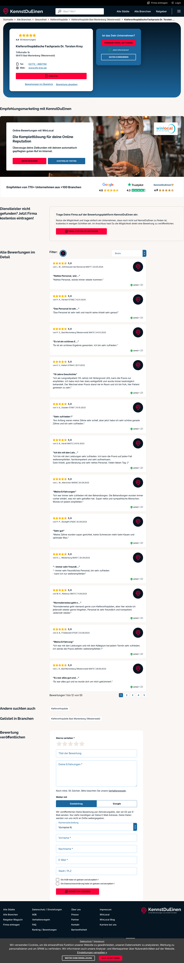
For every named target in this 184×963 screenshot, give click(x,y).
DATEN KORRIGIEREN (118, 57)
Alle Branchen (142, 11)
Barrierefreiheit (79, 929)
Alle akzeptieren (110, 958)
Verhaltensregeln (117, 790)
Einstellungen (55, 909)
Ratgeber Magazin (13, 919)
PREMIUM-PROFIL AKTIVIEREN (118, 43)
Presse (75, 914)
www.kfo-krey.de (37, 67)
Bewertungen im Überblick (39, 84)
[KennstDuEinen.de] (23, 11)
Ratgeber (161, 11)
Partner (75, 919)
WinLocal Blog (107, 919)
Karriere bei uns (108, 924)
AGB (66, 879)
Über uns (76, 909)
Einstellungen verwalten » (92, 952)
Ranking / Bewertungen (44, 929)
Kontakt (75, 924)
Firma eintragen (11, 924)
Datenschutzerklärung (74, 883)
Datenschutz (38, 909)
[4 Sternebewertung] (76, 743)
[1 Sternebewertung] (59, 743)
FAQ (34, 924)
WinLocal (105, 914)
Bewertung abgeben (66, 84)
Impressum (105, 909)
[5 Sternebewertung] (81, 743)
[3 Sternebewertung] (70, 743)
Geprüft (136, 285)
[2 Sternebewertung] (64, 743)
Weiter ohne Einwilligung (78, 958)
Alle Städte (123, 11)
